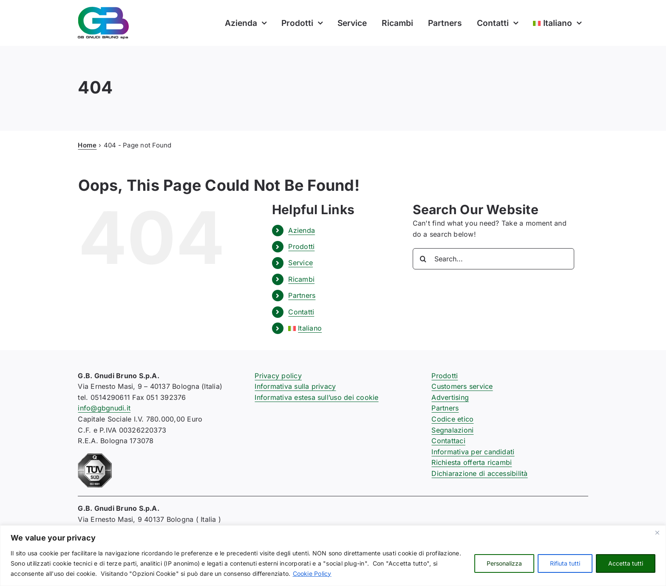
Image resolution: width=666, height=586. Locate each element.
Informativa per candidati (472, 451)
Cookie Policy (312, 573)
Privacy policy (278, 375)
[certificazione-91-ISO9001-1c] (95, 457)
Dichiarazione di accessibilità (479, 473)
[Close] (657, 532)
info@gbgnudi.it (104, 408)
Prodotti (301, 246)
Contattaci (448, 440)
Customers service (462, 386)
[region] (333, 555)
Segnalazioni (452, 430)
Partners (301, 295)
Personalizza (504, 563)
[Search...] (493, 258)
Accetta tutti (625, 563)
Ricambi (301, 279)
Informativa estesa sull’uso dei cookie (316, 397)
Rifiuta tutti (565, 563)
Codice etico (452, 419)
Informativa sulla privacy (295, 386)
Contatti (301, 312)
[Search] (423, 258)
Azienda (301, 230)
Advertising (450, 397)
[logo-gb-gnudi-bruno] (103, 10)
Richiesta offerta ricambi (471, 462)
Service (300, 262)
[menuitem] (556, 23)
